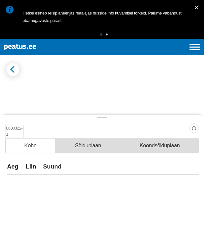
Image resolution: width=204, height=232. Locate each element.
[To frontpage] (42, 47)
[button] (101, 34)
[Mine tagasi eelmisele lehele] (12, 69)
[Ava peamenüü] (194, 47)
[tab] (30, 198)
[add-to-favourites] (194, 178)
